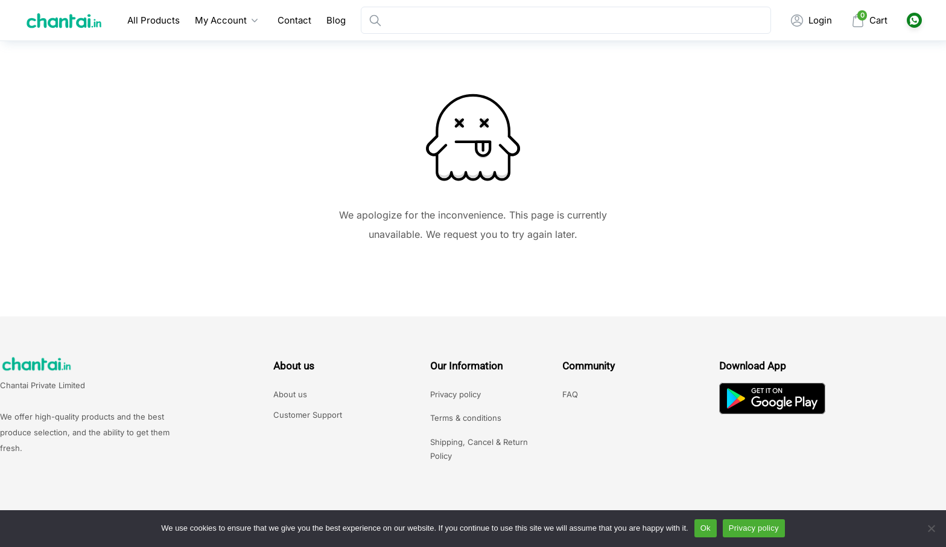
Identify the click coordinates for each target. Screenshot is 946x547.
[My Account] (811, 20)
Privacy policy (455, 394)
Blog (336, 20)
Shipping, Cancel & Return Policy (479, 449)
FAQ (570, 394)
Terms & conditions (465, 418)
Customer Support (307, 415)
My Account (221, 20)
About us (290, 394)
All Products (153, 20)
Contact (294, 20)
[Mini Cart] (869, 20)
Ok (705, 528)
